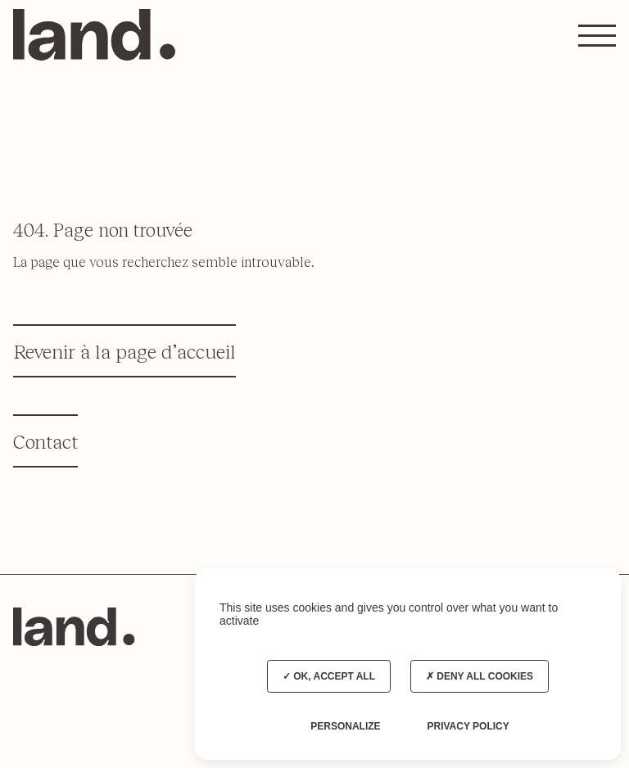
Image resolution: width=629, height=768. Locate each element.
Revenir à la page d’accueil (124, 351)
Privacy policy (468, 726)
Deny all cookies (479, 676)
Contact (45, 441)
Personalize (345, 726)
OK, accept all (329, 676)
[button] (597, 35)
